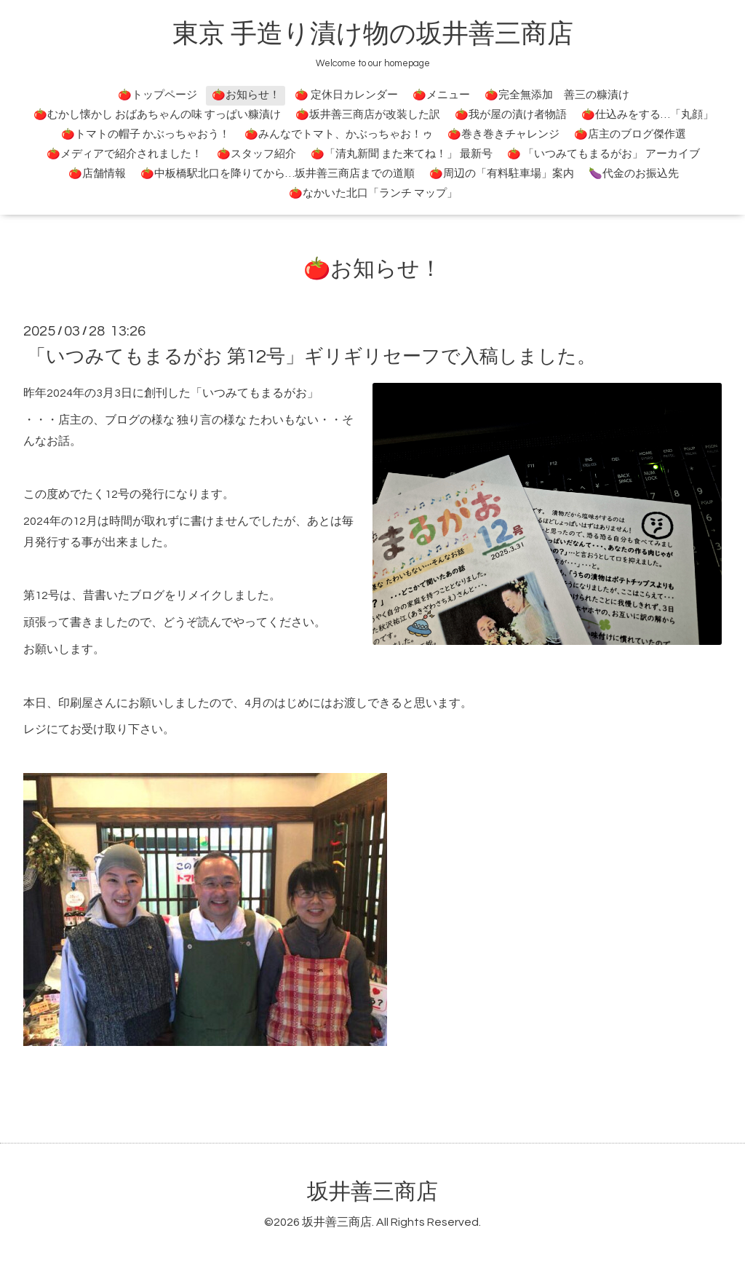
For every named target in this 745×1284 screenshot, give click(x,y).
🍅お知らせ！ (246, 95)
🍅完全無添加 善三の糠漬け (557, 95)
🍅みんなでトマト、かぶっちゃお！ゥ (338, 134)
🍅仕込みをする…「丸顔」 (647, 114)
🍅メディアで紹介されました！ (124, 153)
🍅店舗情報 (97, 173)
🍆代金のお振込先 (634, 173)
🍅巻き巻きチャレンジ (503, 134)
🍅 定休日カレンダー (346, 95)
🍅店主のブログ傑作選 (630, 134)
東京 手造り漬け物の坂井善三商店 (372, 34)
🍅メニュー (441, 95)
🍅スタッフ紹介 (256, 153)
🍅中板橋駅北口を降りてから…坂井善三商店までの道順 (277, 173)
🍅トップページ (157, 95)
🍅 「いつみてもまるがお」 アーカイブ (603, 153)
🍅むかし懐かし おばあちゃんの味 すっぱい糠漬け (157, 114)
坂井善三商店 (372, 1192)
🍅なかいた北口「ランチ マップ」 (373, 193)
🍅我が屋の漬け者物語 (511, 114)
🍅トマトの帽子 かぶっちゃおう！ (145, 134)
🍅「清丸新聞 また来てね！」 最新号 (402, 153)
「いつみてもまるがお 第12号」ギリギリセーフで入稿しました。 (311, 356)
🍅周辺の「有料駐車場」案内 (501, 173)
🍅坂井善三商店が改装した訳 (367, 114)
